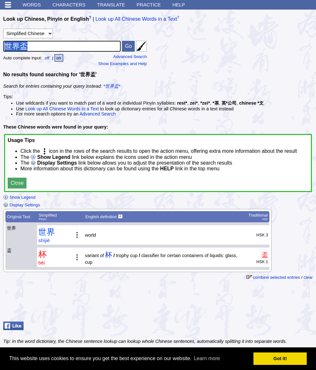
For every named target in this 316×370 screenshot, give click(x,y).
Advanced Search (130, 56)
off (47, 58)
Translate (111, 4)
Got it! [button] (280, 358)
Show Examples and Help (122, 63)
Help (178, 4)
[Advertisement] (265, 53)
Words (31, 4)
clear (308, 277)
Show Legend (19, 197)
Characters (68, 4)
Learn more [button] (207, 358)
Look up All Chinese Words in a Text (136, 19)
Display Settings (21, 205)
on (58, 58)
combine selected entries (276, 277)
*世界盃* (111, 86)
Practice (149, 4)
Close (17, 183)
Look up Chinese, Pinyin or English (46, 19)
